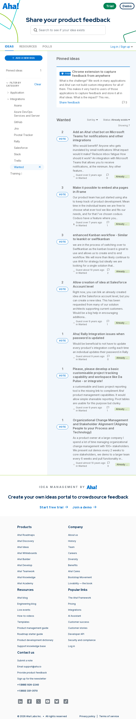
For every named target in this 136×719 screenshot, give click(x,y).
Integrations (74, 609)
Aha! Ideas (23, 547)
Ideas (9, 46)
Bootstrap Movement (80, 577)
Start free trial (54, 507)
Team (71, 547)
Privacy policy (87, 716)
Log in (71, 646)
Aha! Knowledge (26, 577)
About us (73, 535)
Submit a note (25, 660)
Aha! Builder (23, 559)
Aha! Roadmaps (26, 535)
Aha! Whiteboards (27, 553)
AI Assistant (74, 615)
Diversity (73, 559)
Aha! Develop (24, 565)
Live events (23, 609)
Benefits (73, 565)
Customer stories (77, 628)
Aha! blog (22, 597)
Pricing (72, 603)
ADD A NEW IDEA (23, 58)
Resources (28, 46)
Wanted (82, 178)
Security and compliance (82, 640)
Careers (72, 553)
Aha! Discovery (25, 541)
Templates (23, 621)
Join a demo (84, 507)
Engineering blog (26, 603)
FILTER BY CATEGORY (13, 84)
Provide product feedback (32, 672)
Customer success (78, 621)
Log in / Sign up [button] (122, 46)
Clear (37, 84)
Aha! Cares (74, 571)
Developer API (76, 634)
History (72, 541)
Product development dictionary (35, 640)
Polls (47, 46)
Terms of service (109, 716)
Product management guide (32, 628)
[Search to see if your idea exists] (69, 30)
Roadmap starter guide (30, 634)
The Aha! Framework (79, 597)
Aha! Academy (25, 583)
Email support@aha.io (29, 666)
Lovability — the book (80, 583)
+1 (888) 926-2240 (28, 684)
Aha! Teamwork (26, 571)
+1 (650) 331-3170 (27, 690)
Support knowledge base (31, 646)
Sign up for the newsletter (31, 678)
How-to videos (25, 615)
